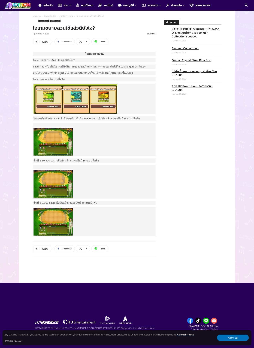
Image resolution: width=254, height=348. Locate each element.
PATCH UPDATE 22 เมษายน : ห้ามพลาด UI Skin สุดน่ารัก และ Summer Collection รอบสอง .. (195, 32)
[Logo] (20, 5)
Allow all (233, 338)
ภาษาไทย (9, 341)
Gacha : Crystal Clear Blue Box (191, 60)
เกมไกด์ (105, 5)
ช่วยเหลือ (175, 5)
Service (151, 5)
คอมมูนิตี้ (127, 5)
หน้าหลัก (45, 5)
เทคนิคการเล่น (66, 15)
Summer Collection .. (185, 48)
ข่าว (64, 5)
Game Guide (50, 15)
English (18, 341)
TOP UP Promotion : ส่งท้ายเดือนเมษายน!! (192, 88)
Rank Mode (200, 5)
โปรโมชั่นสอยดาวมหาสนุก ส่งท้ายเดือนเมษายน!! (194, 73)
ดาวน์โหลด (84, 5)
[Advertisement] (192, 246)
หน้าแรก (37, 15)
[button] (246, 5)
